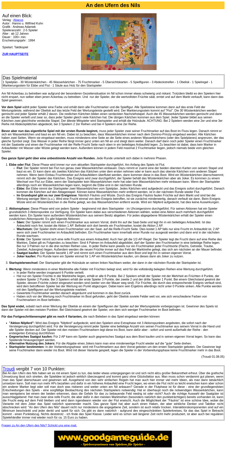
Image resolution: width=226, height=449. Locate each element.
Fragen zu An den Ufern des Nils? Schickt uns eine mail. (39, 425)
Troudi (9, 368)
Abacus (18, 20)
